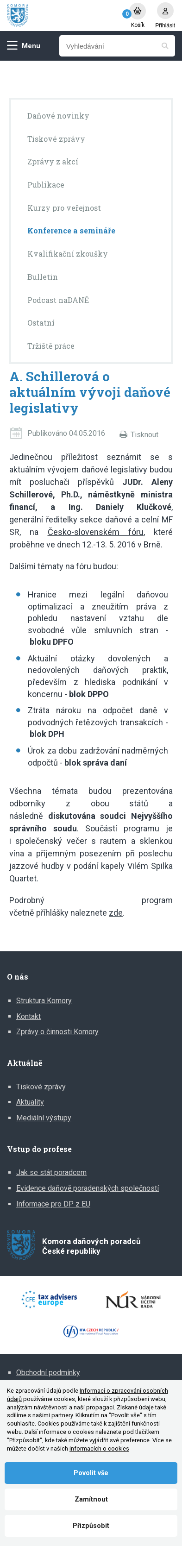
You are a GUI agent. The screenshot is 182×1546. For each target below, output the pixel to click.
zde (116, 913)
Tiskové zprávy (41, 1086)
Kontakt (28, 1016)
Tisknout (144, 434)
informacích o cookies (99, 1448)
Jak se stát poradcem (51, 1172)
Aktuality (30, 1102)
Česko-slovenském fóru (96, 532)
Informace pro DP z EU (53, 1204)
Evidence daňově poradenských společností (87, 1188)
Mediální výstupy (43, 1117)
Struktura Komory (44, 1000)
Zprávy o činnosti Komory (57, 1031)
